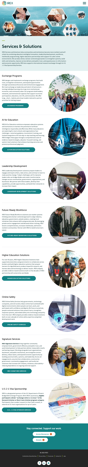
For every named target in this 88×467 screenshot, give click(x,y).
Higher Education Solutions (18, 278)
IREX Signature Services (16, 371)
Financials (50, 456)
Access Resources (42, 434)
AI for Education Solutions (18, 150)
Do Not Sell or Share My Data (30, 456)
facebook (39, 463)
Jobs (64, 456)
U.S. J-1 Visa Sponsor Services (19, 410)
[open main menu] (84, 3)
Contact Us (58, 456)
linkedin (44, 463)
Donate (38, 440)
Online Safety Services (16, 324)
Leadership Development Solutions (21, 191)
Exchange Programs (15, 105)
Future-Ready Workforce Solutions (22, 235)
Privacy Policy (42, 456)
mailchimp (48, 463)
